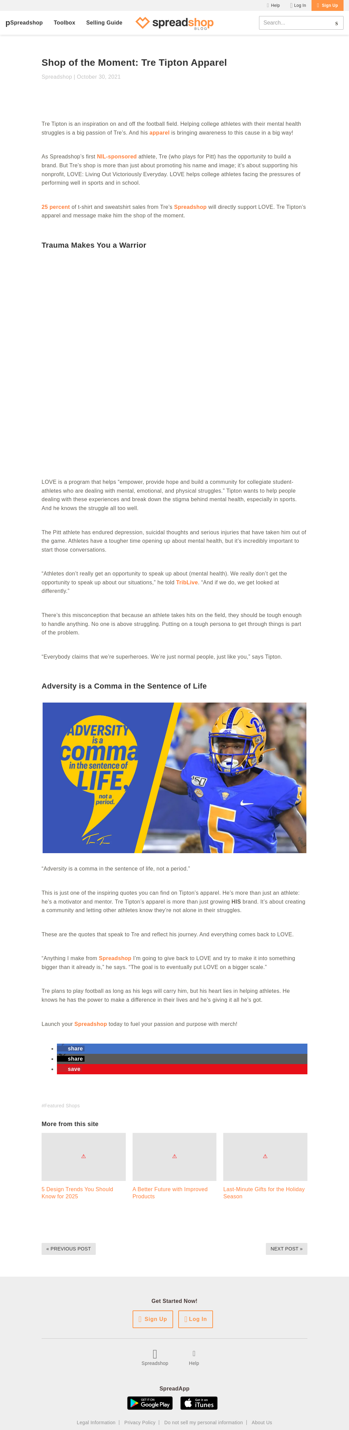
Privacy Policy (140, 1422)
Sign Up (330, 5)
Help (275, 5)
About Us (262, 1422)
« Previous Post (68, 1248)
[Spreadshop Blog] (174, 23)
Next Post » (287, 1248)
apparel (160, 133)
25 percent (56, 207)
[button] (71, 1048)
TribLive (187, 582)
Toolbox (64, 23)
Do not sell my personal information (203, 1422)
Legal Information (96, 1422)
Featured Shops (62, 1105)
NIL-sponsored (117, 156)
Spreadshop (26, 23)
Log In (300, 5)
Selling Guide (104, 23)
